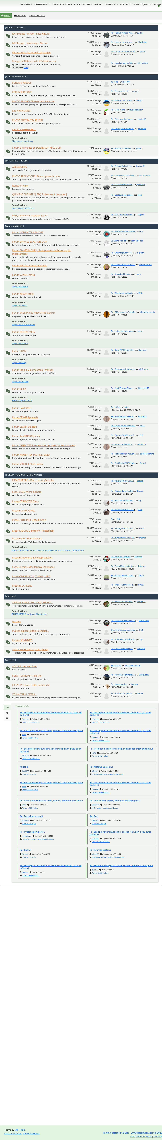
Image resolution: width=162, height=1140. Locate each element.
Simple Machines (31, 1133)
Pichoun (25, 854)
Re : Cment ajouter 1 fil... (122, 252)
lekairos (141, 566)
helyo (141, 575)
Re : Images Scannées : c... (122, 585)
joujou (126, 407)
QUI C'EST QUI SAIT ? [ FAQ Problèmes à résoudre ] (39, 194)
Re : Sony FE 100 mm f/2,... (122, 350)
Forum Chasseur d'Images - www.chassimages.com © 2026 (132, 1132)
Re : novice (115, 665)
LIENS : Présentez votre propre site (30, 685)
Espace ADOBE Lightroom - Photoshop (33, 530)
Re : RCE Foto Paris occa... (122, 214)
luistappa (95, 719)
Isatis (26, 67)
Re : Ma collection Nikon (121, 184)
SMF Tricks (20, 1129)
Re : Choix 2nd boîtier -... (122, 274)
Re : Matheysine (118, 110)
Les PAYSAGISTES (21, 110)
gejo (139, 274)
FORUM (124, 4)
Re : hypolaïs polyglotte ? (32, 831)
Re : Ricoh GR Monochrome (123, 231)
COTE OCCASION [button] (61, 4)
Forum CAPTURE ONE (74, 550)
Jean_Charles (137, 241)
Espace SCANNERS (22, 585)
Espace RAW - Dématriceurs (27, 538)
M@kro (141, 214)
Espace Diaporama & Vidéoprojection (32, 557)
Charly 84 (142, 42)
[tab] (7, 707)
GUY (141, 231)
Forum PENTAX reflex (23, 331)
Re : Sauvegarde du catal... (122, 528)
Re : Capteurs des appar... (122, 195)
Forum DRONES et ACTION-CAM (29, 241)
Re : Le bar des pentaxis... (122, 331)
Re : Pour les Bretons (100, 849)
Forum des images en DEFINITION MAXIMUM (36, 147)
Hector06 (142, 119)
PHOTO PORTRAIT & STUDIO (27, 120)
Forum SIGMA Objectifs (24, 426)
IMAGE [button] (98, 4)
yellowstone (142, 63)
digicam (140, 252)
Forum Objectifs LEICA (22, 400)
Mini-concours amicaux (22, 141)
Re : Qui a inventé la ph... (122, 648)
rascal (142, 51)
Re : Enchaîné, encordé (31, 816)
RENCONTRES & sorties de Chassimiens (29, 614)
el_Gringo (143, 369)
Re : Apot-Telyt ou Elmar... (122, 388)
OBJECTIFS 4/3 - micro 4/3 (23, 324)
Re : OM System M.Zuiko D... (123, 312)
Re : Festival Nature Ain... (122, 33)
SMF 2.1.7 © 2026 (13, 1133)
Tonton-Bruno (145, 264)
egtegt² (135, 91)
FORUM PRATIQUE (22, 92)
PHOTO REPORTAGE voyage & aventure (33, 101)
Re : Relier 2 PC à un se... (122, 481)
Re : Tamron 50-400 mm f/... (123, 435)
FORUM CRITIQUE (22, 82)
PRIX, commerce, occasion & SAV (29, 215)
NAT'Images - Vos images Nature (29, 43)
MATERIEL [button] (111, 4)
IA (112, 519)
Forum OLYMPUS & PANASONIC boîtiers (33, 312)
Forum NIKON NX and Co (53, 550)
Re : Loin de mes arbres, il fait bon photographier (115, 800)
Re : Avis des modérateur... (122, 500)
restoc (141, 528)
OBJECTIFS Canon (20, 286)
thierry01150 (143, 388)
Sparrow (134, 684)
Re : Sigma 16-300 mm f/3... (123, 425)
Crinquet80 (144, 675)
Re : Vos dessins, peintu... (122, 693)
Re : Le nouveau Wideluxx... (123, 175)
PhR (141, 435)
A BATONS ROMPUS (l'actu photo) (30, 649)
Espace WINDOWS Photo (25, 501)
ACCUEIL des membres (24, 666)
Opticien (141, 648)
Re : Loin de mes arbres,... (122, 42)
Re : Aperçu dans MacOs (121, 491)
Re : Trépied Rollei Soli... (121, 166)
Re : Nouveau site (118, 684)
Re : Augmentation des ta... (123, 537)
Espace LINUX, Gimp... (24, 510)
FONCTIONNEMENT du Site (26, 675)
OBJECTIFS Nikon (19, 305)
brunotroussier (136, 110)
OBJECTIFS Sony (19, 362)
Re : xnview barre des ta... (122, 509)
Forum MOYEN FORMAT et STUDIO (31, 454)
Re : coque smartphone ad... (123, 51)
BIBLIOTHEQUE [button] (82, 4)
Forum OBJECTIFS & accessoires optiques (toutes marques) (43, 445)
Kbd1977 (126, 82)
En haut (157, 1136)
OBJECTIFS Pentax (20, 343)
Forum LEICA (19, 388)
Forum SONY (19, 351)
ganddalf (138, 556)
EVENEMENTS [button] (41, 4)
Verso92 (95, 870)
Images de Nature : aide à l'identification (34, 61)
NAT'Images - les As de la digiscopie (31, 52)
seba (140, 195)
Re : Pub (94, 816)
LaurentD (140, 166)
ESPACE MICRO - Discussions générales (33, 480)
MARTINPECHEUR (132, 665)
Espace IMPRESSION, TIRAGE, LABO (31, 576)
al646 (139, 293)
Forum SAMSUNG (21, 408)
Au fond (114, 82)
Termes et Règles (143, 1136)
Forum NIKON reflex (23, 293)
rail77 (142, 425)
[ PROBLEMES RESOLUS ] (23, 208)
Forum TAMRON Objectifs (26, 436)
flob (118, 519)
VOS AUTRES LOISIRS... (24, 694)
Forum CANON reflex (23, 274)
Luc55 (139, 33)
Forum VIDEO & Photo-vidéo (27, 464)
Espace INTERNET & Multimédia (29, 519)
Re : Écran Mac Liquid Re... (122, 566)
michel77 (95, 854)
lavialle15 (141, 601)
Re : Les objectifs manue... (122, 128)
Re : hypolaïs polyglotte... (122, 63)
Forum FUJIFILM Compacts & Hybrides (32, 369)
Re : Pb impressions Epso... (123, 575)
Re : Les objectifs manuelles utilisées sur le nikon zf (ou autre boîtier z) (50, 713)
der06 (140, 693)
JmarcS (139, 148)
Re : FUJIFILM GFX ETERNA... (123, 463)
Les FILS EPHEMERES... (24, 129)
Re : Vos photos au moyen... (123, 454)
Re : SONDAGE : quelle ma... (123, 639)
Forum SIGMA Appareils (25, 417)
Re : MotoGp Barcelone (121, 100)
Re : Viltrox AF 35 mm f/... (122, 444)
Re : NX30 (115, 407)
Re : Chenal (25, 849)
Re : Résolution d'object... (122, 293)
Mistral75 (142, 416)
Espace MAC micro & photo (26, 491)
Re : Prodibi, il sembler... (121, 148)
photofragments (147, 312)
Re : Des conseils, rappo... (122, 119)
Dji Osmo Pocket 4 (119, 241)
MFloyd (139, 100)
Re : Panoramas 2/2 (119, 91)
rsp (140, 500)
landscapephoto (147, 454)
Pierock (143, 463)
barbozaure (144, 620)
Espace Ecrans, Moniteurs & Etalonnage (33, 566)
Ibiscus (140, 491)
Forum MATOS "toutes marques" (29, 265)
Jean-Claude (144, 175)
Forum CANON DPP (20, 550)
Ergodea (142, 128)
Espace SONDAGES (22, 640)
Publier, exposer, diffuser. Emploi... (30, 630)
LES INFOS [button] (25, 4)
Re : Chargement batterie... (123, 369)
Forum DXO (35, 550)
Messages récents (22, 706)
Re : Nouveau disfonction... (123, 675)
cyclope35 (140, 184)
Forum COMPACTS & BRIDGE (27, 232)
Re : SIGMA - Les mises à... (122, 416)
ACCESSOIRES (19, 166)
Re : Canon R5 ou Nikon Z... (123, 264)
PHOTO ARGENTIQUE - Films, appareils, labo (36, 176)
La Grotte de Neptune (120, 556)
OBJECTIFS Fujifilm (20, 381)
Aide (132, 1136)
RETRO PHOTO (20, 185)
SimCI (140, 585)
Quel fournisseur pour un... (123, 630)
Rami (140, 509)
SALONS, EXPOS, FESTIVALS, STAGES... (32, 602)
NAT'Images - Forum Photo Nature (30, 33)
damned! (143, 350)
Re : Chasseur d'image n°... (123, 620)
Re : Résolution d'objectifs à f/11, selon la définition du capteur (51, 730)
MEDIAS (16, 621)
